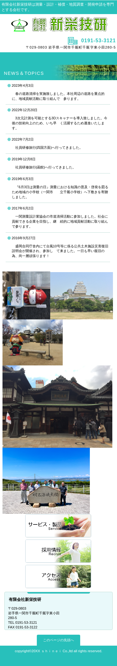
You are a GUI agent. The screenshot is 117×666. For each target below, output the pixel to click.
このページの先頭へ (58, 640)
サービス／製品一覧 (58, 526)
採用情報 (58, 552)
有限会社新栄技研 (58, 24)
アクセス (58, 577)
